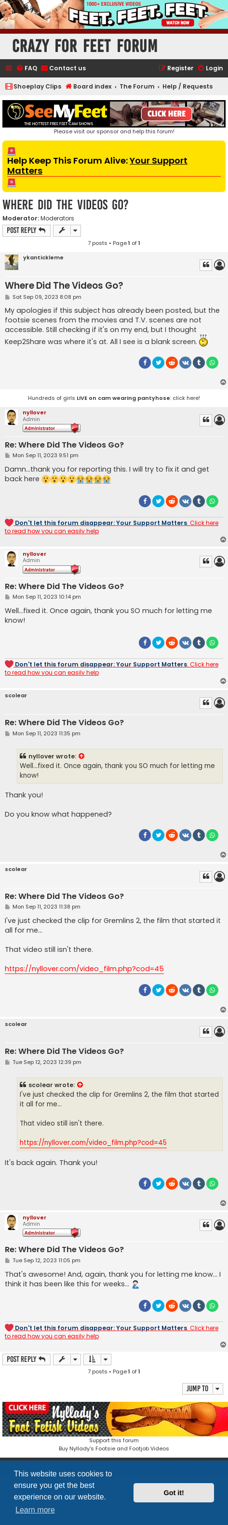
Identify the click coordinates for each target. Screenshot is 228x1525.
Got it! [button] (174, 1493)
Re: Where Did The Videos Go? (64, 445)
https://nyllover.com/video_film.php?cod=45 (84, 969)
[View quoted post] (82, 756)
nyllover (34, 412)
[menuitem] (26, 68)
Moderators (57, 218)
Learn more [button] (35, 1510)
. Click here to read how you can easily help (111, 526)
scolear (16, 695)
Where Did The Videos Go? (65, 204)
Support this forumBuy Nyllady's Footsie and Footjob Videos (114, 1427)
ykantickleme (43, 258)
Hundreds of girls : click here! (114, 398)
